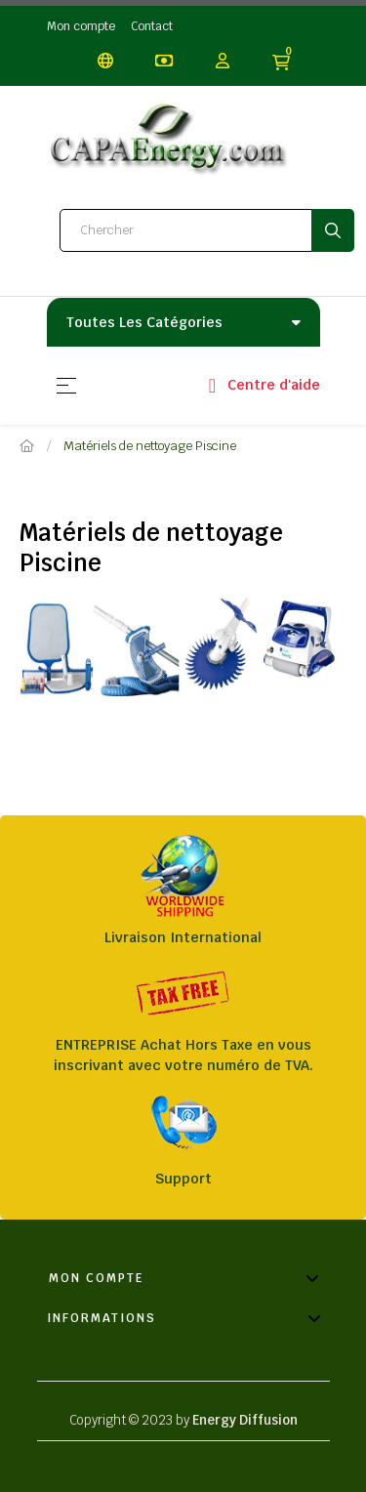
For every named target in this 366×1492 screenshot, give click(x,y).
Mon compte (81, 26)
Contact (152, 26)
